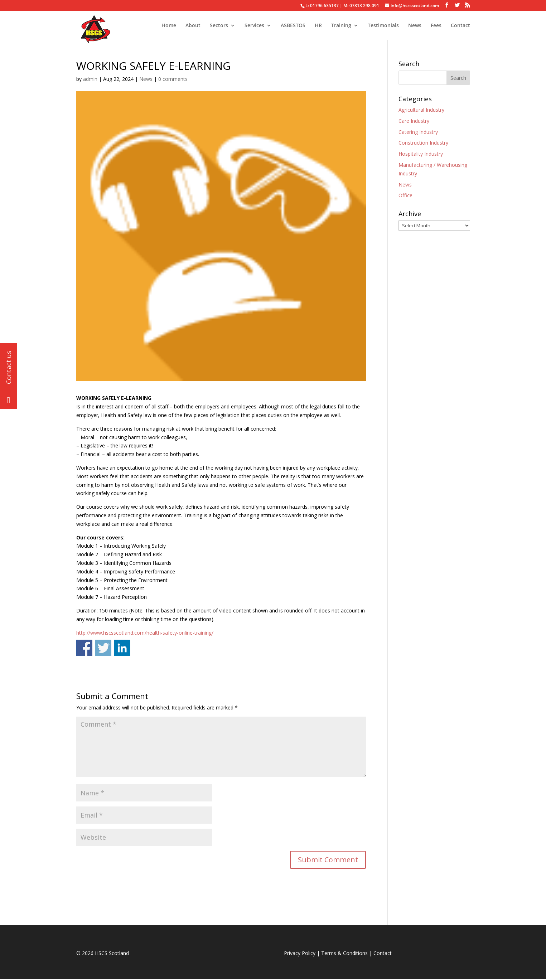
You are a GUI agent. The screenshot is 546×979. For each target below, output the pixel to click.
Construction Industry (423, 142)
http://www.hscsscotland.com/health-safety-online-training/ (144, 632)
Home (168, 26)
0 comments (173, 79)
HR (318, 26)
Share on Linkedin (122, 648)
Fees (436, 26)
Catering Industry (418, 132)
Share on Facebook (84, 648)
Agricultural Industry (421, 109)
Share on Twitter (103, 648)
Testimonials (383, 26)
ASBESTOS (293, 26)
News (414, 26)
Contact (460, 26)
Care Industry (413, 120)
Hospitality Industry (420, 153)
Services (254, 26)
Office (405, 195)
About (192, 26)
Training (341, 26)
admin (90, 79)
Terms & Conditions (344, 953)
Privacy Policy (299, 953)
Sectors (219, 26)
